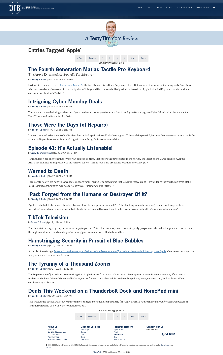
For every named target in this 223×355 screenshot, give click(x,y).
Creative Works (86, 339)
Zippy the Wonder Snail (41, 153)
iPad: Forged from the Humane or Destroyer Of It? (87, 194)
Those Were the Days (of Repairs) (68, 124)
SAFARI (48, 348)
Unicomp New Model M (70, 85)
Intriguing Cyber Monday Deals (65, 101)
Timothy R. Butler (39, 79)
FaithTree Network (123, 326)
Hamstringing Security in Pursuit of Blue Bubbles (85, 240)
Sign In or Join (202, 7)
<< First (79, 58)
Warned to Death (48, 171)
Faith (159, 7)
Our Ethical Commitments (57, 332)
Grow (115, 337)
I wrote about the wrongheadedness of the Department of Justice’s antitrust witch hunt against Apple (110, 251)
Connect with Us (154, 326)
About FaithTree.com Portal (57, 339)
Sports (169, 7)
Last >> (143, 58)
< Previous (92, 58)
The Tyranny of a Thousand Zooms (69, 263)
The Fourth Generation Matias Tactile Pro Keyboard (89, 69)
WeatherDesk (118, 334)
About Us (52, 326)
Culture (149, 7)
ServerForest (165, 345)
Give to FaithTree (119, 339)
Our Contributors (54, 334)
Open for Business (90, 326)
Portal (116, 332)
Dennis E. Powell (38, 222)
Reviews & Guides (184, 7)
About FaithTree (53, 337)
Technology (85, 329)
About (51, 329)
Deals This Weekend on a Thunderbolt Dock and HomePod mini (103, 290)
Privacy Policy (97, 352)
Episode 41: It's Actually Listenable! (70, 148)
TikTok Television (48, 217)
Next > (133, 58)
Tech (139, 7)
